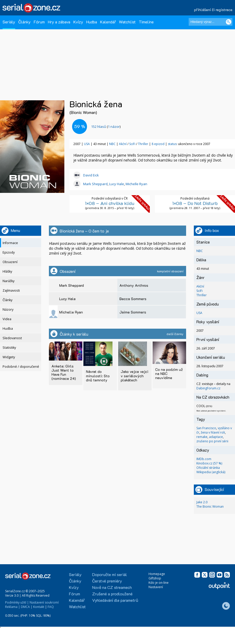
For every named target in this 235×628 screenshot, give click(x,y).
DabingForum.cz (208, 388)
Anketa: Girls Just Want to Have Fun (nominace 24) (63, 372)
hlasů (98, 126)
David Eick (91, 175)
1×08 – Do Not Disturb (195, 203)
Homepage (157, 574)
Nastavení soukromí (44, 602)
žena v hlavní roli (213, 432)
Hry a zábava (59, 21)
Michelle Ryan (136, 184)
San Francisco (206, 428)
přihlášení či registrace (213, 9)
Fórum (39, 21)
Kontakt (38, 607)
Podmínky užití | (17, 602)
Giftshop (155, 578)
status (172, 144)
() (105, 126)
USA (87, 144)
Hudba (91, 21)
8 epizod (158, 144)
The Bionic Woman (210, 506)
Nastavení (156, 587)
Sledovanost (12, 338)
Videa (7, 319)
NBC (112, 144)
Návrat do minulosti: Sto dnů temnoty (98, 375)
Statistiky (9, 347)
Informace (10, 243)
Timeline (146, 21)
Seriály (9, 21)
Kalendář (108, 21)
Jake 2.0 (201, 502)
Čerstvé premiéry (107, 581)
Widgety (9, 357)
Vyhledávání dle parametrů (115, 600)
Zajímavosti (11, 290)
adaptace (216, 437)
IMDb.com (203, 459)
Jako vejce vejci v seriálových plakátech (134, 375)
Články (24, 21)
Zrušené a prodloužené (112, 593)
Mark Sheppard (95, 184)
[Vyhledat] (228, 22)
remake (201, 437)
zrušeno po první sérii (212, 441)
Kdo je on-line (159, 582)
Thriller (143, 144)
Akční (123, 144)
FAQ (51, 607)
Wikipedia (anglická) (210, 472)
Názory (8, 309)
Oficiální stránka (208, 467)
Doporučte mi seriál (109, 574)
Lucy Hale (116, 184)
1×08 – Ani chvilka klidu (109, 203)
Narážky (8, 281)
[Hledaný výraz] (210, 22)
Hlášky (7, 271)
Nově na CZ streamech (112, 587)
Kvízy (78, 21)
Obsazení (10, 262)
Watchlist (127, 21)
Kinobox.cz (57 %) (209, 463)
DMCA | (26, 607)
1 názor (114, 126)
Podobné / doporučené (21, 366)
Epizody (9, 252)
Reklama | (12, 607)
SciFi (132, 144)
